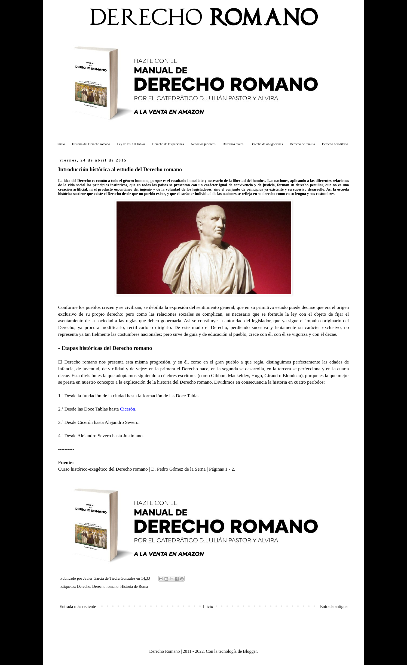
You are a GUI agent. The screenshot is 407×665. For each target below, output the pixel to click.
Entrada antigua (334, 606)
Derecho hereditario (335, 144)
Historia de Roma (134, 586)
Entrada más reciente (78, 606)
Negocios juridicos (203, 144)
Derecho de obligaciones (266, 144)
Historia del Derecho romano (91, 144)
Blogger (250, 651)
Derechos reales (233, 144)
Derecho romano (105, 586)
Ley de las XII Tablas (131, 144)
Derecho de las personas (168, 144)
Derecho (83, 586)
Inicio (61, 144)
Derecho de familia (302, 144)
